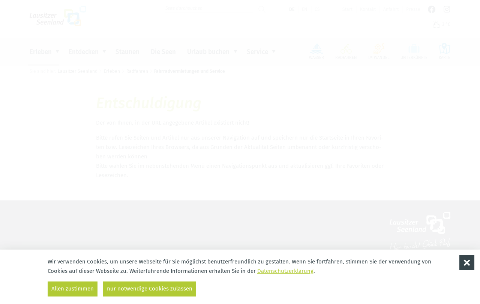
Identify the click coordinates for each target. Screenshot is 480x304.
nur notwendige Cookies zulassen (149, 288)
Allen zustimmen (72, 288)
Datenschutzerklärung (285, 271)
